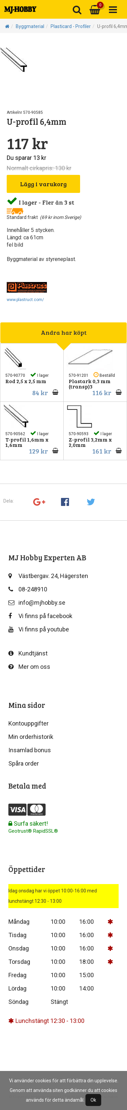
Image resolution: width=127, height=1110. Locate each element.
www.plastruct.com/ (25, 299)
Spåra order (23, 763)
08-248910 (27, 589)
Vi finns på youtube (38, 629)
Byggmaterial (30, 26)
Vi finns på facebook (40, 615)
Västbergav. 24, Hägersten (48, 575)
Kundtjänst (28, 653)
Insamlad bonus (29, 750)
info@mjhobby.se (36, 602)
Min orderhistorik (30, 736)
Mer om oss (29, 666)
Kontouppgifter (28, 723)
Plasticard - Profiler (71, 26)
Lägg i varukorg (43, 184)
